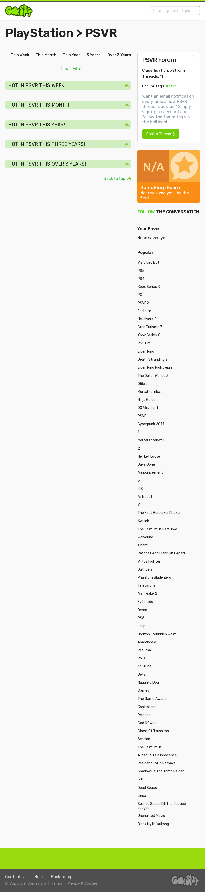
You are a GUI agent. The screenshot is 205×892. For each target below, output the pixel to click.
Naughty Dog (148, 682)
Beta (142, 674)
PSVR (101, 33)
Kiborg (143, 545)
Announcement (150, 472)
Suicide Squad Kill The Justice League (162, 806)
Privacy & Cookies (82, 883)
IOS (140, 489)
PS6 (141, 618)
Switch (143, 521)
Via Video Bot (148, 262)
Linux (142, 796)
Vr (139, 505)
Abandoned (147, 642)
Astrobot (145, 497)
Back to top (114, 178)
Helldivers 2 (147, 319)
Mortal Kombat (150, 392)
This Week (20, 55)
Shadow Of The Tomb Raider (161, 771)
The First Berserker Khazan (159, 513)
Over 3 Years (119, 55)
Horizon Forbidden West (157, 634)
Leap (141, 626)
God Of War (147, 723)
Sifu (141, 779)
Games (143, 690)
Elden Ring (146, 351)
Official (143, 384)
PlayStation (39, 33)
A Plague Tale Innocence (157, 755)
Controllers (147, 707)
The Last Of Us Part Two (157, 529)
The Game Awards (152, 699)
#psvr (171, 86)
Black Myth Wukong (153, 824)
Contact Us (15, 876)
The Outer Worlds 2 (153, 376)
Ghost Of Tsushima (153, 731)
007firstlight (148, 408)
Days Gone (146, 464)
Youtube (144, 666)
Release (144, 715)
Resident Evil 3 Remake (157, 763)
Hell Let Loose (149, 456)
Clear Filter (72, 68)
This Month (46, 55)
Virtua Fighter (149, 561)
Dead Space (147, 788)
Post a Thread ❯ (160, 134)
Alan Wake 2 (147, 593)
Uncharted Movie (151, 816)
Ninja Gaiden (148, 400)
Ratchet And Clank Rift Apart (161, 553)
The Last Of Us (150, 747)
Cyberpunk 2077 (151, 424)
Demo (142, 610)
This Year (71, 55)
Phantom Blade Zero (154, 577)
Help (38, 876)
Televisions (147, 585)
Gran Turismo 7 (150, 327)
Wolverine (145, 537)
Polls (141, 658)
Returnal (145, 650)
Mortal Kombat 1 (151, 440)
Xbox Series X (149, 287)
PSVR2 (143, 303)
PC (140, 295)
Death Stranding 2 (153, 359)
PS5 (141, 271)
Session (144, 739)
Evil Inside (145, 602)
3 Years (94, 55)
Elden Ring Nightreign (155, 367)
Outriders (145, 569)
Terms (56, 883)
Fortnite (144, 311)
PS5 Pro (144, 343)
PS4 (141, 279)
